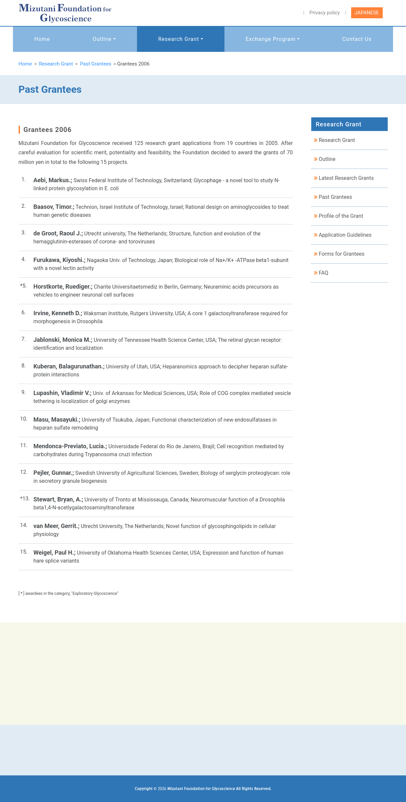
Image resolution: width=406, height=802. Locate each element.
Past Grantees (335, 197)
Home (42, 39)
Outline (101, 39)
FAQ (324, 273)
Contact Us (357, 39)
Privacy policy (324, 13)
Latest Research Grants (346, 178)
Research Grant (178, 39)
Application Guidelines (345, 235)
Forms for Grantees (342, 254)
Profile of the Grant (341, 216)
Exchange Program (271, 39)
